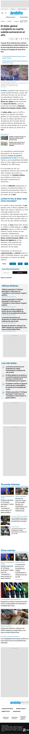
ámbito (3, 21)
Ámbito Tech (6, 711)
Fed (26, 264)
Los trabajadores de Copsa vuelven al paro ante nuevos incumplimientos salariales (19, 519)
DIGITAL (6, 718)
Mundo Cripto (24, 17)
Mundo (9, 21)
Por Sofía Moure (19, 579)
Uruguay (16, 21)
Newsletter (24, 702)
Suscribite (20, 272)
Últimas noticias (10, 17)
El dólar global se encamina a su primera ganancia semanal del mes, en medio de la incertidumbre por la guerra (16, 378)
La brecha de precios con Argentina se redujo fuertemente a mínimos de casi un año (14, 319)
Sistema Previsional (22, 9)
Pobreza (13, 9)
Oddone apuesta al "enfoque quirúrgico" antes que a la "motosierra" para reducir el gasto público (14, 292)
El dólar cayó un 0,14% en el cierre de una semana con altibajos (17, 144)
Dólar (20, 264)
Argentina (16, 711)
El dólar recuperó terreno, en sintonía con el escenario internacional (17, 138)
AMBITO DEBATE (23, 718)
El (4, 90)
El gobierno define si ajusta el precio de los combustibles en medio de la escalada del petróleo (14, 311)
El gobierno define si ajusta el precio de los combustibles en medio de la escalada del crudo (16, 386)
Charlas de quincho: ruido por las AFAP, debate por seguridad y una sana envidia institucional (14, 327)
